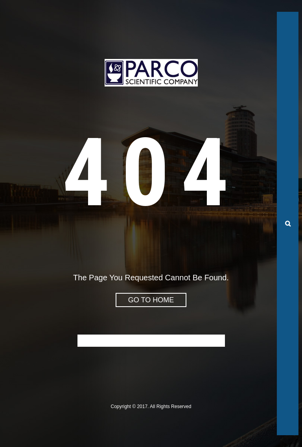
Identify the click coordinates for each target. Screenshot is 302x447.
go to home (151, 300)
